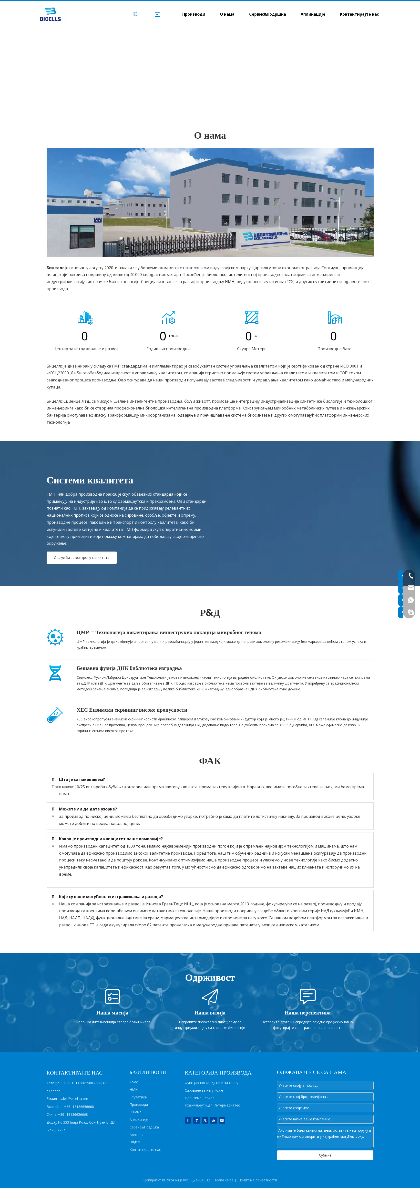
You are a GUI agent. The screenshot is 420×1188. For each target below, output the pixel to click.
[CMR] (55, 637)
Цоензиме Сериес (199, 1098)
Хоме (134, 1082)
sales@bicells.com (74, 1098)
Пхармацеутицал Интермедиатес (212, 1105)
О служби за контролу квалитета (81, 557)
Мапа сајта (224, 1180)
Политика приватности (257, 1180)
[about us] (210, 202)
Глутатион (138, 1097)
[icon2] (168, 317)
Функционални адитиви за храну (211, 1082)
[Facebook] (188, 1120)
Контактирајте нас (359, 14)
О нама (227, 14)
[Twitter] (205, 1120)
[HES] (55, 714)
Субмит (325, 1155)
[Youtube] (213, 1120)
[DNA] (55, 673)
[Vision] (210, 996)
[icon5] (334, 317)
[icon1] (85, 317)
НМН (134, 1089)
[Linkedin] (196, 1120)
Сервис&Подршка (267, 14)
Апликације (313, 14)
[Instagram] (222, 1120)
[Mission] (112, 996)
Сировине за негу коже (204, 1090)
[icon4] (251, 317)
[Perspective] (307, 996)
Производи (193, 14)
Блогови (136, 1134)
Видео (135, 1142)
